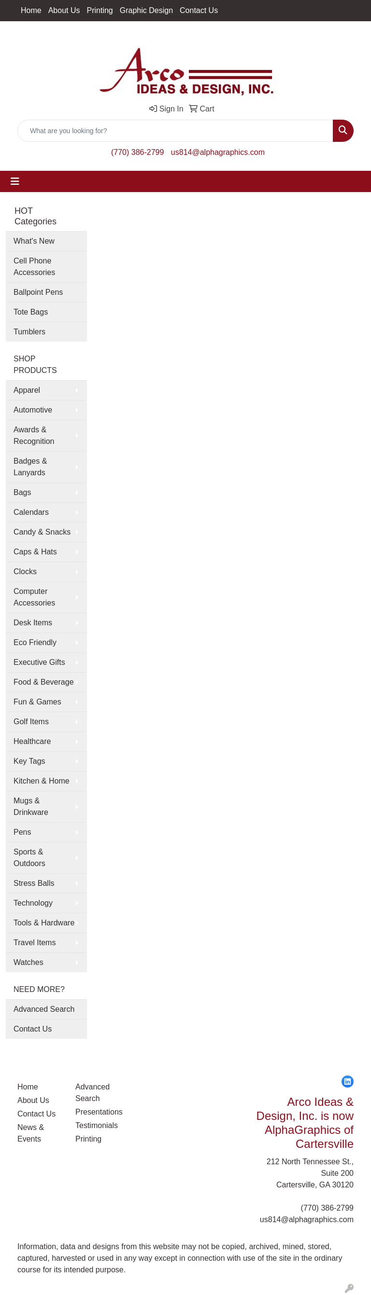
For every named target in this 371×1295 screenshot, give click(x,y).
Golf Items (31, 721)
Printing (100, 10)
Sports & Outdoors (29, 858)
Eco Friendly (35, 642)
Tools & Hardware (44, 923)
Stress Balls (34, 883)
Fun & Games (37, 702)
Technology (33, 903)
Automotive (33, 410)
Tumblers (29, 332)
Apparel (27, 390)
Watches (28, 962)
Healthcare (32, 741)
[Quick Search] (175, 131)
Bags (22, 492)
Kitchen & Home (42, 781)
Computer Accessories (34, 597)
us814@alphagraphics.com (218, 152)
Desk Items (33, 623)
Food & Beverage (44, 682)
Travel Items (35, 942)
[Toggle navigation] (15, 181)
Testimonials (96, 1125)
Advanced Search (44, 1009)
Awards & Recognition (34, 435)
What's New (34, 241)
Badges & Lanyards (30, 467)
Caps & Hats (35, 552)
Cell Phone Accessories (34, 266)
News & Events (30, 1133)
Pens (22, 832)
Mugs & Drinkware (31, 806)
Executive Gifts (39, 662)
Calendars (31, 512)
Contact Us (199, 10)
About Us (64, 10)
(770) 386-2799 (137, 152)
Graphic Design (146, 10)
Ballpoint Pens (38, 292)
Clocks (25, 571)
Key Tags (29, 761)
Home (31, 10)
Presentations (98, 1112)
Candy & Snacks (42, 532)
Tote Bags (31, 312)
